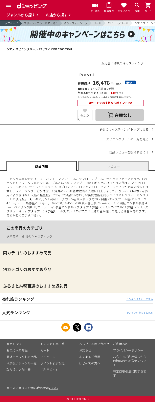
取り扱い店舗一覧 (18, 369)
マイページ (48, 357)
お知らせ (85, 350)
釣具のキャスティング (37, 236)
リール (97, 23)
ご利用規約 (120, 344)
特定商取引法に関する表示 (129, 373)
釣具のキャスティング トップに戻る (124, 129)
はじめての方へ (89, 363)
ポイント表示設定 (52, 363)
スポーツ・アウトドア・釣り (41, 23)
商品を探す (14, 344)
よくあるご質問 (89, 357)
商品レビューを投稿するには (129, 152)
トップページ (10, 23)
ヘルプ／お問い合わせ (94, 344)
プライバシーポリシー (128, 350)
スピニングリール (117, 23)
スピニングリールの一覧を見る (127, 139)
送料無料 (12, 236)
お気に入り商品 (17, 350)
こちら (53, 388)
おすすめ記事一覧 (52, 344)
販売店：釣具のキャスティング (123, 63)
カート (44, 350)
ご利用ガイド (49, 369)
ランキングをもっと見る (139, 299)
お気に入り (84, 117)
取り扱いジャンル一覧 (21, 363)
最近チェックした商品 (21, 357)
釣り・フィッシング (76, 23)
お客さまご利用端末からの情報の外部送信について (129, 361)
